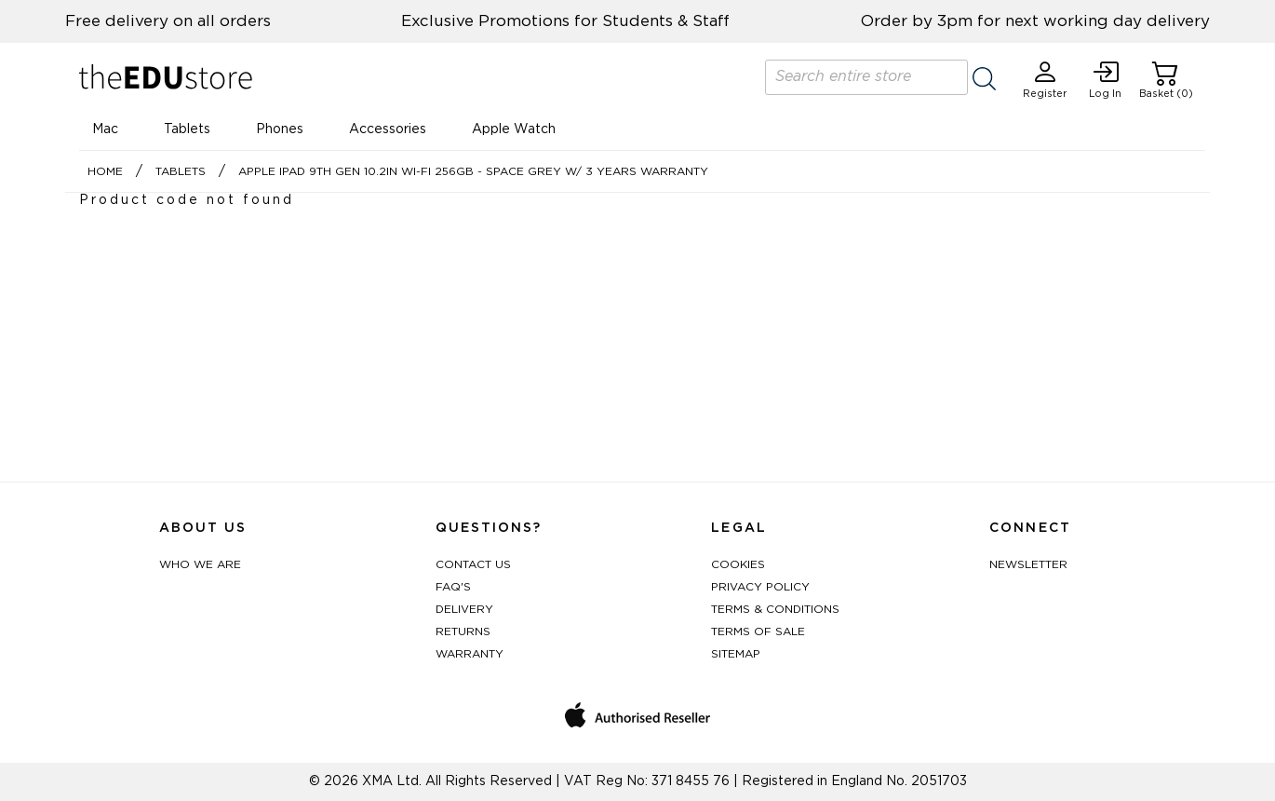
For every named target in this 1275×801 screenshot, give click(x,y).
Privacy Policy (760, 586)
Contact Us (473, 564)
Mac (105, 129)
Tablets (187, 129)
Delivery (464, 609)
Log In (1105, 80)
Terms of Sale (758, 631)
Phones (279, 129)
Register (1045, 80)
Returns (463, 631)
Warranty (469, 653)
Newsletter (1028, 564)
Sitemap (735, 653)
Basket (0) (1166, 80)
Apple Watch (514, 129)
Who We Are (200, 564)
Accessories (387, 129)
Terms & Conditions (775, 609)
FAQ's (453, 586)
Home (105, 171)
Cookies (738, 564)
